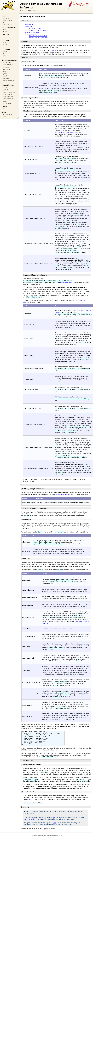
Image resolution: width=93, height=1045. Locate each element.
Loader (5, 73)
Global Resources (8, 66)
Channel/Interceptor (9, 98)
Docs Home (6, 19)
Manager (5, 75)
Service (5, 31)
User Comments (7, 24)
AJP (4, 46)
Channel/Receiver (8, 96)
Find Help (53, 820)
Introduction (29, 24)
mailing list (31, 822)
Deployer (5, 101)
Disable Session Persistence (38, 38)
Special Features (30, 34)
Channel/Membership (9, 93)
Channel (5, 91)
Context (5, 51)
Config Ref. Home (8, 20)
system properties (66, 282)
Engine (5, 53)
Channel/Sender (7, 94)
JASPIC (4, 116)
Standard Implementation (37, 30)
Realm (4, 76)
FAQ (4, 22)
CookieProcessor (7, 62)
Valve (4, 82)
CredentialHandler (8, 64)
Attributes (28, 26)
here (54, 826)
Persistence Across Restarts (38, 36)
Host (4, 55)
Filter (4, 109)
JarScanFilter (6, 69)
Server (4, 29)
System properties (8, 114)
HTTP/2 (5, 44)
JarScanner (6, 68)
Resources (6, 78)
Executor (5, 37)
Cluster (5, 57)
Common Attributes (35, 28)
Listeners (5, 71)
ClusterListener (7, 103)
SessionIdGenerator (8, 80)
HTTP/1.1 (5, 42)
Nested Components (32, 32)
